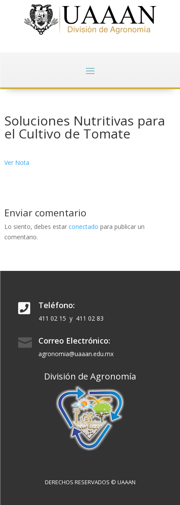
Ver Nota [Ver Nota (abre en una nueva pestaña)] (16, 162)
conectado (83, 226)
